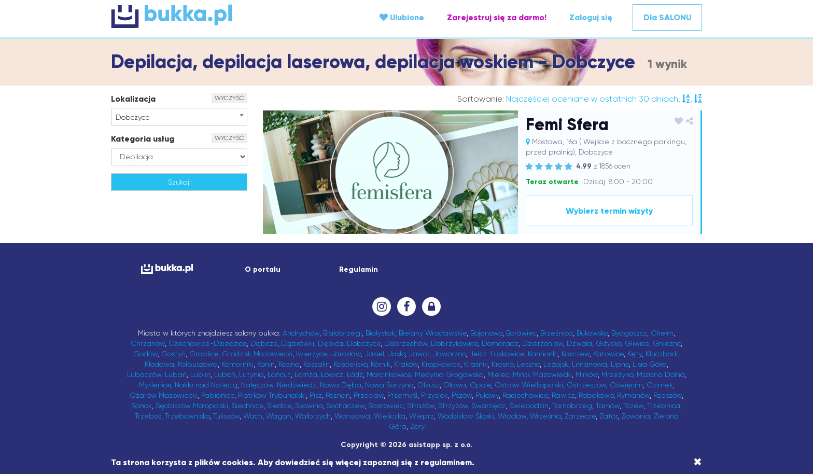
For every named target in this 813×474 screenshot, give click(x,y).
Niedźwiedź (296, 385)
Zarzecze (580, 416)
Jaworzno (449, 354)
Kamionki (543, 354)
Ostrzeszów (586, 385)
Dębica (330, 343)
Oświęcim (626, 385)
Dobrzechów (405, 343)
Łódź (355, 374)
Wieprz (421, 416)
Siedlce (279, 405)
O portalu (263, 269)
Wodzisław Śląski (466, 416)
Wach (252, 416)
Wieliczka (389, 416)
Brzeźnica (556, 333)
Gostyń (173, 354)
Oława (454, 385)
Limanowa (589, 364)
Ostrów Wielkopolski (529, 385)
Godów (145, 354)
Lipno (620, 364)
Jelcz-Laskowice (496, 354)
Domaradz (500, 343)
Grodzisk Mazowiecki (257, 354)
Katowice (608, 354)
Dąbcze (263, 343)
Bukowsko (592, 333)
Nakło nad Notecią (206, 385)
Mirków (587, 374)
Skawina (309, 405)
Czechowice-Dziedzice (208, 343)
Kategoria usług (142, 139)
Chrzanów (148, 343)
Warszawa (352, 416)
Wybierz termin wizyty (609, 211)
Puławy (487, 395)
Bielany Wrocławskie (433, 333)
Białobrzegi (342, 333)
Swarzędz (489, 405)
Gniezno (667, 343)
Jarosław (346, 354)
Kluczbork (662, 354)
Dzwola (579, 343)
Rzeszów (667, 395)
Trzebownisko (187, 416)
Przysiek (434, 395)
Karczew (576, 354)
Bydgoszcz (629, 333)
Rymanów (633, 395)
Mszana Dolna (661, 374)
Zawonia (635, 416)
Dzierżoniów (542, 343)
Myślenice (155, 385)
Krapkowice (441, 364)
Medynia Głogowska (449, 374)
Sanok (141, 405)
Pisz (316, 395)
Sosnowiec (385, 405)
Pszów (462, 395)
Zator (608, 416)
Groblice (203, 354)
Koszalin (316, 364)
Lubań (176, 374)
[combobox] (179, 117)
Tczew (633, 405)
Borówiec (521, 333)
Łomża (306, 374)
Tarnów (608, 405)
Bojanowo (486, 333)
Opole (480, 385)
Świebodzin (529, 405)
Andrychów (301, 333)
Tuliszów (226, 416)
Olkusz (428, 385)
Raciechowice (525, 395)
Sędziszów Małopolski (192, 405)
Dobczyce (364, 343)
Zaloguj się (590, 17)
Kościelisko (350, 364)
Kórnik (380, 364)
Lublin (200, 374)
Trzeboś (148, 416)
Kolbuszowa (198, 364)
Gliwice (637, 343)
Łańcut (279, 374)
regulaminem (446, 462)
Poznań (338, 395)
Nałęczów (257, 385)
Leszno (528, 364)
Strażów (420, 405)
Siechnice (247, 405)
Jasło (396, 354)
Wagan (278, 416)
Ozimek (660, 385)
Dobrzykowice (454, 343)
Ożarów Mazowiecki (164, 395)
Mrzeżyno (617, 374)
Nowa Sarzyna (389, 385)
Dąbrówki (297, 343)
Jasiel (374, 354)
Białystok (380, 333)
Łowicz (332, 374)
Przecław (369, 395)
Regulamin (358, 269)
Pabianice (217, 395)
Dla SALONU (667, 17)
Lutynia (251, 374)
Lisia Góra (650, 364)
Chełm (662, 333)
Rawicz (563, 395)
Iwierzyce (311, 354)
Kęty (634, 354)
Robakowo (596, 395)
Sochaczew (346, 405)
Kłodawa (159, 364)
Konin (266, 364)
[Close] (697, 462)
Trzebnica (663, 405)
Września (545, 416)
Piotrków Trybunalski (272, 395)
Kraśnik (476, 364)
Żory (417, 426)
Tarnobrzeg (572, 405)
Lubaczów (144, 374)
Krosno (502, 364)
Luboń (224, 374)
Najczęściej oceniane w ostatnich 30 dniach (592, 99)
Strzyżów (453, 405)
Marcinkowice (389, 374)
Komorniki (237, 364)
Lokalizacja (133, 99)
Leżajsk (555, 364)
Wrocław (512, 416)
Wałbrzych (313, 416)
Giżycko (608, 343)
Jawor (419, 354)
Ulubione (402, 17)
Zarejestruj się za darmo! (496, 17)
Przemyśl (402, 395)
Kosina (289, 364)
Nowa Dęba (340, 385)
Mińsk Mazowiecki (542, 374)
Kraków (406, 364)
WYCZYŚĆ (229, 98)
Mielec (498, 374)
